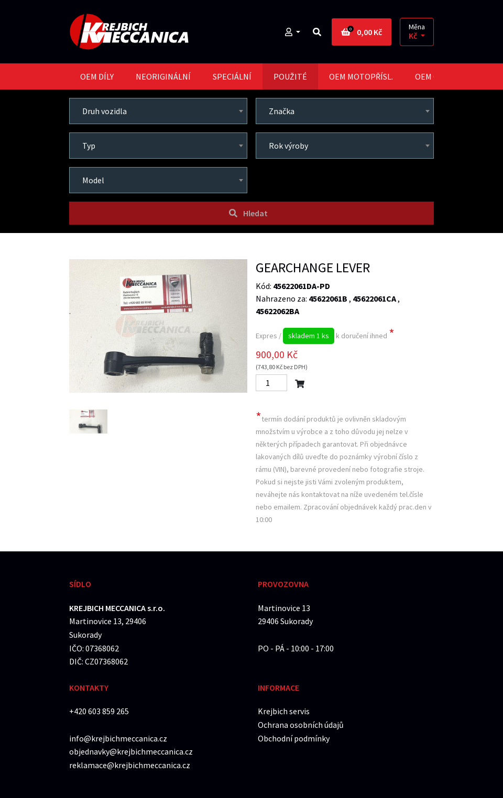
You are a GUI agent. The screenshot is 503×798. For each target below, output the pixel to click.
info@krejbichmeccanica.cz (118, 738)
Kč (414, 36)
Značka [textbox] (281, 111)
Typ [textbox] (88, 145)
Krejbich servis (284, 711)
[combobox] (158, 111)
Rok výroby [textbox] (288, 145)
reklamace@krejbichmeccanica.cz (129, 765)
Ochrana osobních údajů (301, 724)
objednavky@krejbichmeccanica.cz (131, 751)
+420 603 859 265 (99, 711)
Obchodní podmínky (294, 738)
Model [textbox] (93, 180)
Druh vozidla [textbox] (104, 111)
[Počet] (271, 382)
